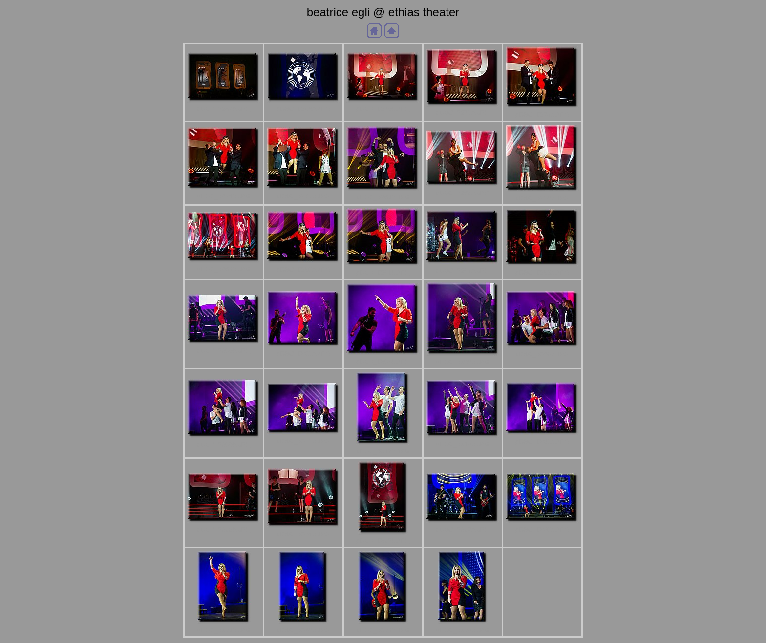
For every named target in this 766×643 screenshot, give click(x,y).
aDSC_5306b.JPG (462, 361)
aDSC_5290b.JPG (303, 269)
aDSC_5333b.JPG (224, 630)
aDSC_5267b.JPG (224, 108)
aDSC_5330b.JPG (542, 529)
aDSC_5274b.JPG (542, 114)
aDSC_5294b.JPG (462, 270)
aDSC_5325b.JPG (383, 540)
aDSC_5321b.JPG (542, 441)
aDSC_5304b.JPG (383, 361)
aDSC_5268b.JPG (303, 108)
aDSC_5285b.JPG (462, 192)
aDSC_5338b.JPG (383, 630)
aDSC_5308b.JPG (542, 354)
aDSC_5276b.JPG (224, 196)
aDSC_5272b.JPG (462, 112)
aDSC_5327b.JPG (462, 529)
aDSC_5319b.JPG (462, 444)
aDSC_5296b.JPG (542, 272)
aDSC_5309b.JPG (224, 444)
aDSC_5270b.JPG (383, 108)
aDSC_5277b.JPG (303, 196)
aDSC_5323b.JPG (224, 529)
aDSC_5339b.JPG (462, 630)
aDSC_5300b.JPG (224, 350)
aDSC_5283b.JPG (383, 197)
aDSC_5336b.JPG (303, 630)
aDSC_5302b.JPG (303, 353)
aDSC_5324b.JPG (303, 533)
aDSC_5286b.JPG (542, 198)
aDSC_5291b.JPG (383, 272)
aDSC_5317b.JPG (383, 451)
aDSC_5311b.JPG (303, 441)
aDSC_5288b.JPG (224, 269)
